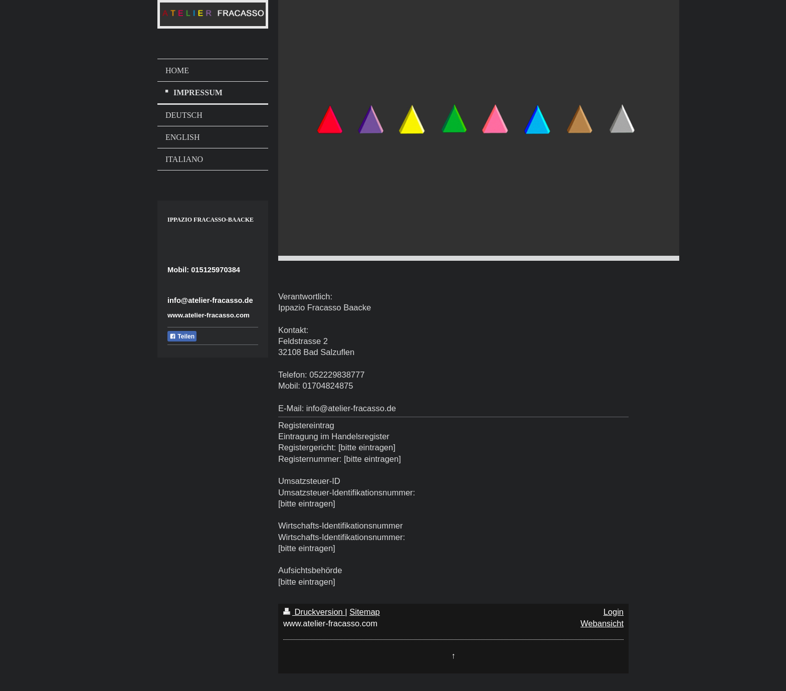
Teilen (181, 336)
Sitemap (364, 611)
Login (614, 611)
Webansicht (602, 623)
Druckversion (314, 611)
